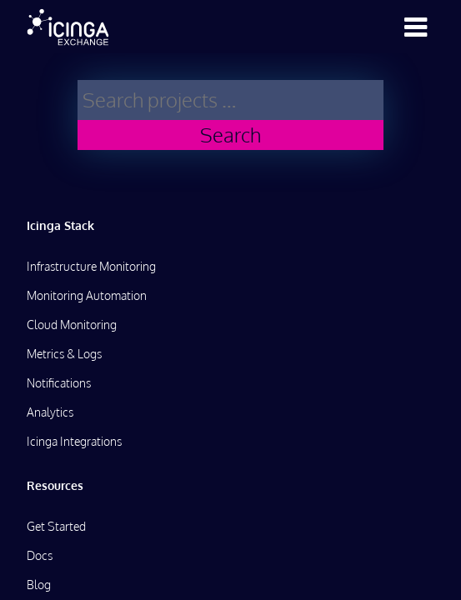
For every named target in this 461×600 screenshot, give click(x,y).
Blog (39, 585)
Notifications (59, 383)
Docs (40, 555)
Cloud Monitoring (72, 325)
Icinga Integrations (74, 441)
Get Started (56, 526)
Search (230, 135)
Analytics (50, 412)
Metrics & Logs (64, 354)
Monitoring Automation (87, 295)
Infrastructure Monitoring (91, 266)
